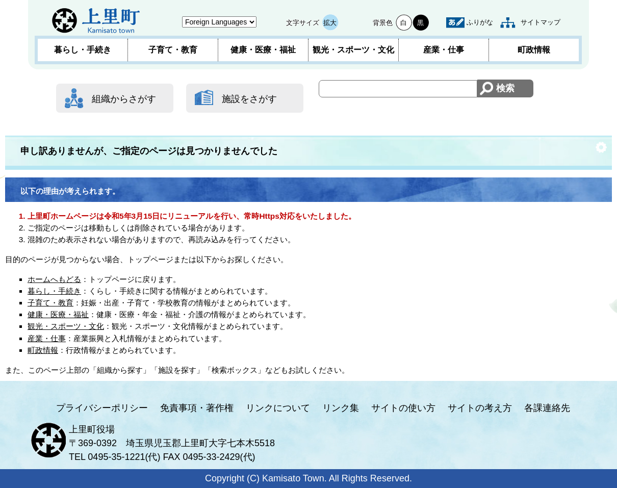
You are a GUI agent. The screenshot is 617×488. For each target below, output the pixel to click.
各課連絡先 (547, 408)
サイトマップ (540, 22)
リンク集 (340, 408)
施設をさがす (249, 99)
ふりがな (480, 22)
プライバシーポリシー (102, 408)
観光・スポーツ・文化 (353, 49)
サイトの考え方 (480, 408)
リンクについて (278, 408)
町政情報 (534, 49)
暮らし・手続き (82, 49)
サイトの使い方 (403, 408)
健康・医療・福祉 (263, 49)
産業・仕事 (443, 49)
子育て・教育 (172, 49)
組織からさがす (124, 99)
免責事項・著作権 (197, 408)
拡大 (330, 23)
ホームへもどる (54, 279)
